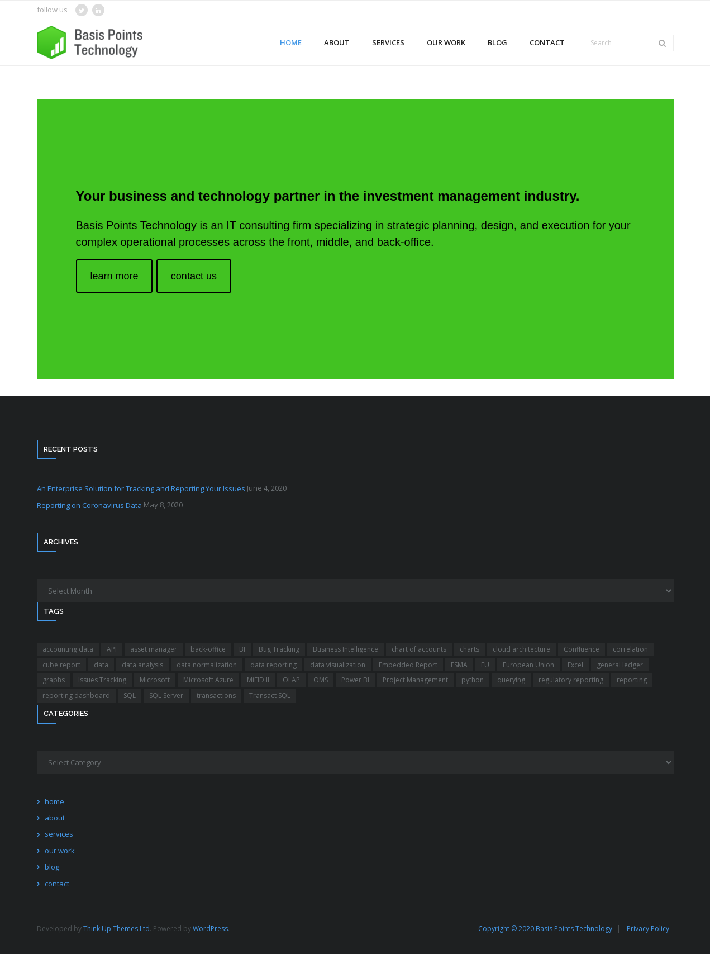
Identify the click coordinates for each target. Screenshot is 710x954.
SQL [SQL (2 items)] (129, 695)
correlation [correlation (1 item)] (630, 649)
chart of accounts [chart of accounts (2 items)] (419, 649)
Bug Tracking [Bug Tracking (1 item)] (279, 649)
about (55, 818)
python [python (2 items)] (472, 680)
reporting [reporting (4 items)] (632, 680)
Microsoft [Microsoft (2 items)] (155, 680)
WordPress (210, 928)
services (59, 834)
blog (52, 867)
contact (57, 884)
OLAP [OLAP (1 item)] (291, 680)
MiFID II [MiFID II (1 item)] (258, 680)
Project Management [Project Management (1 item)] (415, 680)
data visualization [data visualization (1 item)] (337, 665)
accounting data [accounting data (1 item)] (67, 649)
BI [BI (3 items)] (242, 649)
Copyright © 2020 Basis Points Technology (545, 928)
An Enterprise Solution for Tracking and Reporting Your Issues (141, 488)
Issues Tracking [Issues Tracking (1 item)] (102, 680)
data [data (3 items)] (101, 665)
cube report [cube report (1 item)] (61, 665)
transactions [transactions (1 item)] (216, 695)
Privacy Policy (648, 928)
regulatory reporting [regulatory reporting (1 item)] (571, 680)
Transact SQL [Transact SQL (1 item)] (269, 695)
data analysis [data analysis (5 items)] (142, 665)
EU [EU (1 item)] (485, 665)
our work (60, 851)
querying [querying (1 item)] (511, 680)
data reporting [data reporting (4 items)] (273, 665)
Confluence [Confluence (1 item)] (581, 649)
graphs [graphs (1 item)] (53, 680)
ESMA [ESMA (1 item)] (459, 665)
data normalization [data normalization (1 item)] (207, 665)
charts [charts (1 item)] (469, 649)
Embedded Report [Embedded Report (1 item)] (408, 665)
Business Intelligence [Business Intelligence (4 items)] (345, 649)
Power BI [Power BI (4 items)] (355, 680)
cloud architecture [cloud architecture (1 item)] (521, 649)
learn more (114, 276)
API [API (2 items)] (112, 649)
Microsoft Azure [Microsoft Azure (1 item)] (208, 680)
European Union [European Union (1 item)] (528, 665)
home (54, 801)
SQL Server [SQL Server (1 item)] (166, 695)
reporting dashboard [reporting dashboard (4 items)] (76, 695)
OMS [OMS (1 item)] (320, 680)
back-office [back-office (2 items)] (208, 649)
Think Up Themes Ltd (116, 928)
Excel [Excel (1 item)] (575, 665)
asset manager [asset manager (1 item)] (153, 649)
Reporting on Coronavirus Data (89, 505)
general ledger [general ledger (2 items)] (620, 665)
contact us (194, 276)
